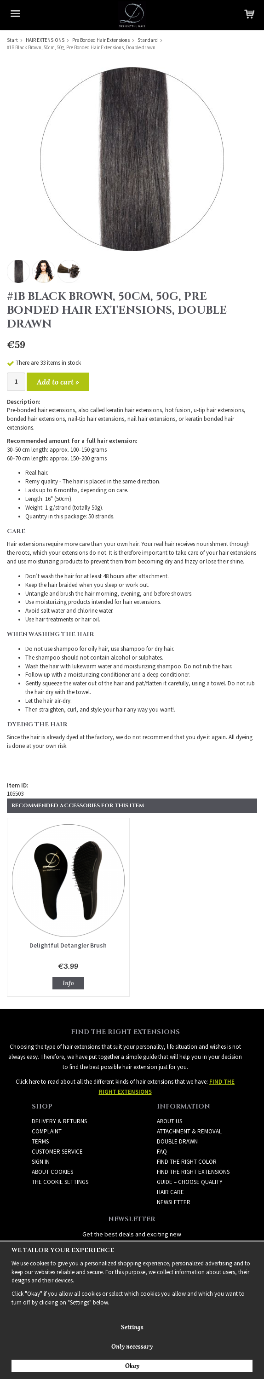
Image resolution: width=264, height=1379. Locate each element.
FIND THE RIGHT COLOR (187, 1162)
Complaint (47, 1131)
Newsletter (173, 1202)
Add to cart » (58, 381)
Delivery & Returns (59, 1121)
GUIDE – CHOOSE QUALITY (190, 1182)
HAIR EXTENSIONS (45, 40)
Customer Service (57, 1151)
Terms (40, 1141)
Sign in (41, 1162)
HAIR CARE (170, 1192)
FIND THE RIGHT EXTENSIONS (193, 1172)
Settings (132, 1327)
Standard (148, 40)
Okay (132, 1366)
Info (68, 983)
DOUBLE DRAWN (177, 1141)
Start (12, 40)
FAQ (162, 1151)
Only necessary (132, 1346)
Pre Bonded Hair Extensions (101, 40)
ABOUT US (169, 1121)
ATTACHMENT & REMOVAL (189, 1131)
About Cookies (52, 1172)
